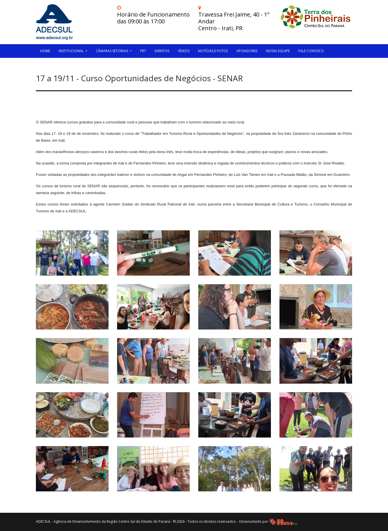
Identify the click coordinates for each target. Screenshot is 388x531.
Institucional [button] (72, 50)
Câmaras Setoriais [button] (112, 50)
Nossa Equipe (278, 50)
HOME (45, 50)
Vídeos (183, 50)
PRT (143, 50)
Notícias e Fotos (213, 50)
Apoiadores (247, 50)
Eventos (162, 50)
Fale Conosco (311, 50)
